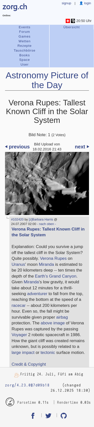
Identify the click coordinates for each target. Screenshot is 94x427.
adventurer (37, 293)
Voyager (19, 334)
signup (66, 3)
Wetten (25, 41)
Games (25, 36)
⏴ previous (17, 146)
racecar (19, 305)
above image (53, 323)
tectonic (48, 352)
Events (25, 27)
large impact (23, 352)
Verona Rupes (53, 258)
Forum (24, 32)
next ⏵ (82, 146)
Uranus (18, 264)
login (87, 3)
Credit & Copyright (29, 364)
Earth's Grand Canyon (55, 276)
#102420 (17, 219)
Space (24, 60)
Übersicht (71, 27)
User (25, 64)
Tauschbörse (25, 50)
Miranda (46, 264)
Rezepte (25, 46)
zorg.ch (15, 6)
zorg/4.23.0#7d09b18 (27, 385)
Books (24, 55)
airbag (62, 317)
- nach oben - (46, 224)
